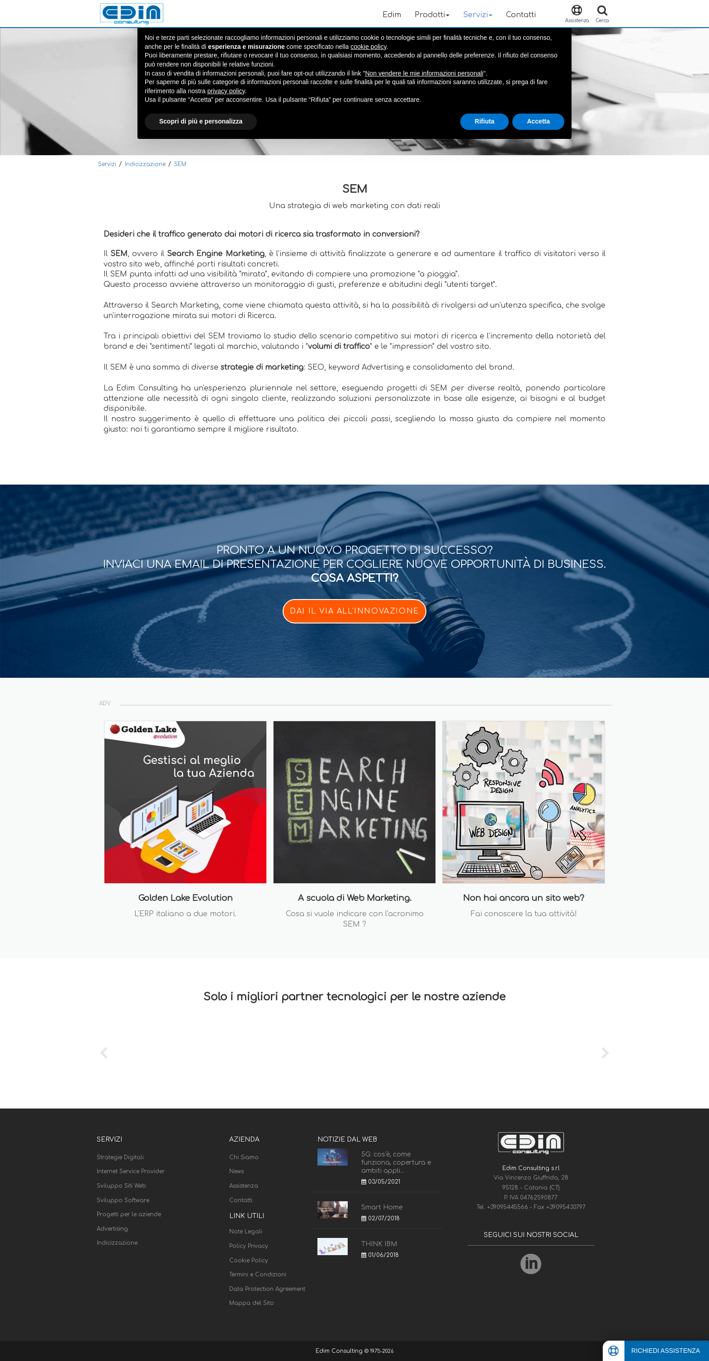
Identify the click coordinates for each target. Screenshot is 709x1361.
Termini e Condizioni (257, 1274)
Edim (392, 15)
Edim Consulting (340, 1351)
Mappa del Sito (251, 1303)
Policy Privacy (248, 1246)
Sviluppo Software (123, 1200)
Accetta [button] (538, 121)
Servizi (107, 164)
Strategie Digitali (120, 1157)
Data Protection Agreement (267, 1289)
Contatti (521, 15)
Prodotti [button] (432, 15)
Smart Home (381, 1207)
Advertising (112, 1229)
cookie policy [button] (368, 46)
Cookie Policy (248, 1260)
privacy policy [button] (226, 91)
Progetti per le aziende (129, 1214)
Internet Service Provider (131, 1171)
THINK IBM (379, 1244)
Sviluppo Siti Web (121, 1186)
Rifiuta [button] (485, 121)
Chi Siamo (244, 1157)
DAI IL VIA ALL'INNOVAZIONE (354, 611)
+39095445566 (508, 1207)
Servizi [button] (477, 15)
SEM (180, 164)
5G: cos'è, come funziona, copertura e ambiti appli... (396, 1162)
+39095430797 (566, 1207)
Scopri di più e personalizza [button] (200, 121)
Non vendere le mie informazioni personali (424, 73)
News (236, 1171)
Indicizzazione (145, 164)
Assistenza (243, 1186)
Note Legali (245, 1231)
